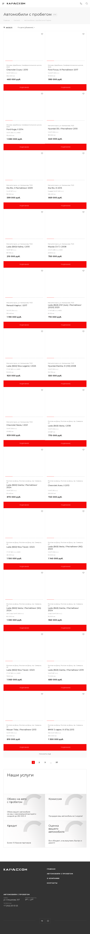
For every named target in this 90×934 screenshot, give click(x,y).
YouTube (48, 920)
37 (57, 762)
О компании (53, 878)
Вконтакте (42, 920)
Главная (51, 869)
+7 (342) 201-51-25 (11, 906)
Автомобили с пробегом (60, 874)
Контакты (52, 883)
